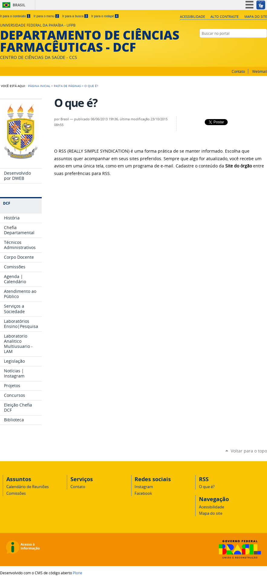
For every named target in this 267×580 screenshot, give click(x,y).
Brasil (19, 5)
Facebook (264, 45)
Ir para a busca (75, 16)
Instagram (256, 45)
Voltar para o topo (249, 451)
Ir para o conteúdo (15, 16)
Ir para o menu (46, 16)
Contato (238, 71)
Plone (77, 572)
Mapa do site (255, 16)
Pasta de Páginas (67, 86)
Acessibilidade (192, 16)
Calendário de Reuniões (27, 486)
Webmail (259, 71)
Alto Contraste (224, 16)
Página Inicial (39, 86)
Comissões (16, 493)
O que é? (207, 486)
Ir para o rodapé (105, 16)
